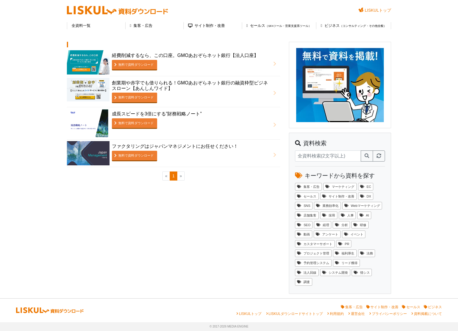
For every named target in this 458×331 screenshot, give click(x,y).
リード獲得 (346, 263)
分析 (341, 225)
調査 (303, 282)
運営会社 (358, 314)
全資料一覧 (81, 25)
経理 (322, 225)
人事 (347, 215)
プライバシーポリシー (389, 314)
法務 (366, 253)
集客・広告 (141, 25)
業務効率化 (327, 205)
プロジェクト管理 (313, 253)
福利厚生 (344, 253)
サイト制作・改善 (206, 25)
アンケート (327, 234)
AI (364, 215)
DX (365, 196)
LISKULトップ (374, 10)
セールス (279, 25)
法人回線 (306, 272)
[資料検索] (328, 156)
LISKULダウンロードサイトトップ (295, 314)
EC (365, 186)
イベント (353, 234)
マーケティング (339, 186)
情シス (362, 272)
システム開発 (335, 272)
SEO (303, 225)
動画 (303, 234)
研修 (359, 225)
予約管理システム (313, 263)
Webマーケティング (362, 205)
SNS (303, 205)
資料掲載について (428, 314)
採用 (328, 215)
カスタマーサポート (314, 244)
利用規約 (337, 314)
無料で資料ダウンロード (136, 64)
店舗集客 (306, 215)
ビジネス (353, 25)
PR (343, 244)
